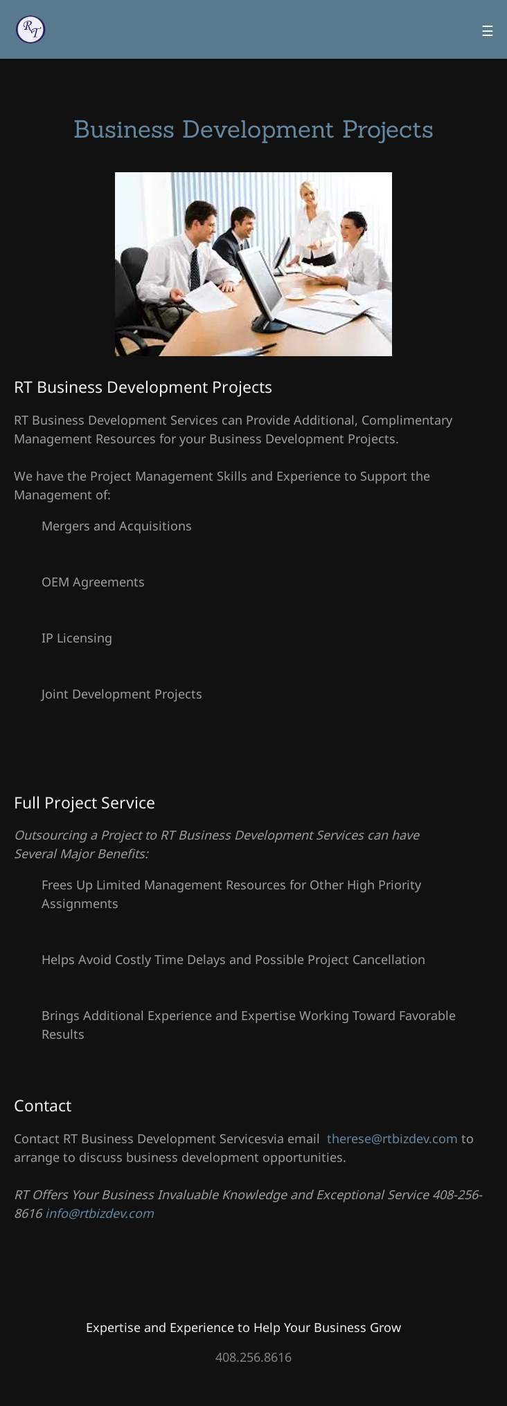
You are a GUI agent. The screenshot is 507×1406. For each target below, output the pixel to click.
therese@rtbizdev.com (392, 1138)
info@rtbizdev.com (99, 1213)
